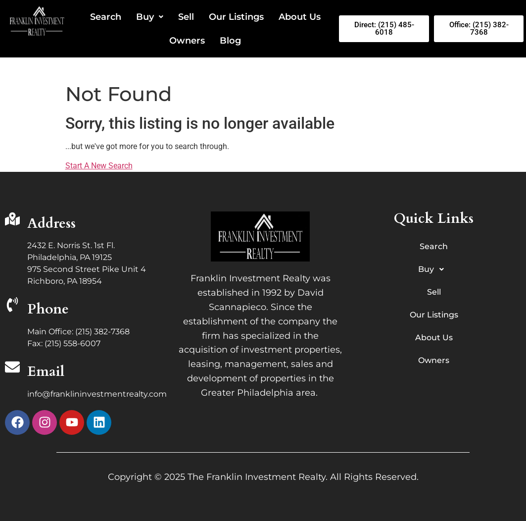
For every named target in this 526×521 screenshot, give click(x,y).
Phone (48, 309)
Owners (187, 40)
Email (45, 371)
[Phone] (12, 305)
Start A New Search (99, 165)
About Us (300, 16)
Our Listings (236, 16)
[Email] (12, 368)
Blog (230, 40)
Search (105, 16)
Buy (149, 16)
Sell (186, 16)
